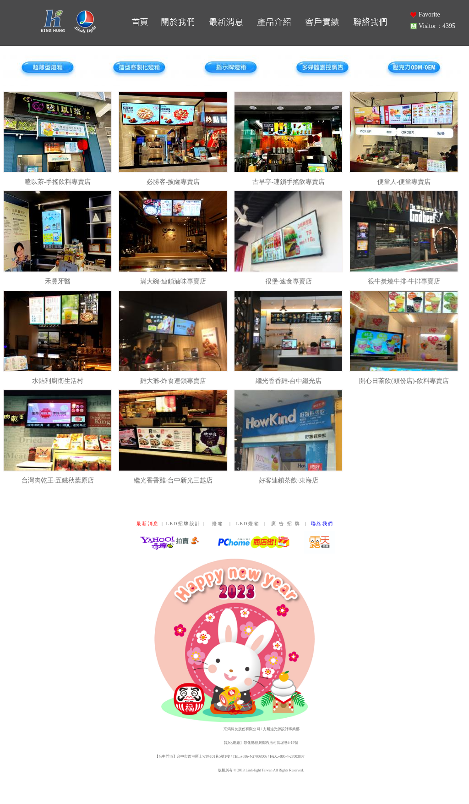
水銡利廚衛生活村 (57, 380)
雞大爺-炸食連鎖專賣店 (173, 380)
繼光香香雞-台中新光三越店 (173, 480)
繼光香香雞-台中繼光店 (289, 380)
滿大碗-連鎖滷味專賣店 (173, 281)
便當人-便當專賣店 (404, 181)
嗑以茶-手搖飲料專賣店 (58, 181)
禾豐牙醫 (58, 281)
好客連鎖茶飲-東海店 (289, 480)
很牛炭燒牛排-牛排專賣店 (404, 281)
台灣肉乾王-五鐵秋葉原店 (58, 480)
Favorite (429, 14)
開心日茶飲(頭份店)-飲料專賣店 (404, 380)
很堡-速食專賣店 (288, 281)
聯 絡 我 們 (322, 523)
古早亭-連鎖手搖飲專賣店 (288, 181)
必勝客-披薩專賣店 (173, 181)
